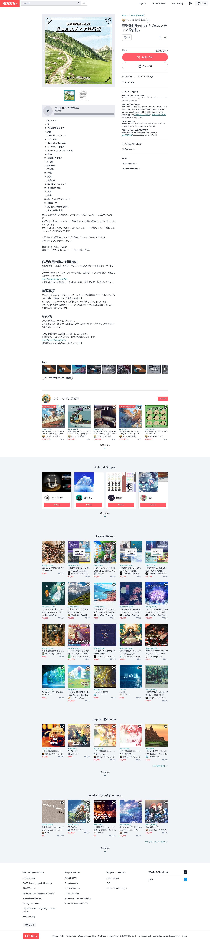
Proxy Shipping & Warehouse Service (38, 893)
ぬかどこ (88, 498)
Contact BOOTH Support (117, 888)
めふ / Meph (57, 498)
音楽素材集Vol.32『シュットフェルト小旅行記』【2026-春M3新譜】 (53, 432)
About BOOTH (159, 3)
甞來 (150, 498)
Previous (44, 51)
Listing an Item (29, 878)
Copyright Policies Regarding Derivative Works (39, 910)
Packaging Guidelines (32, 898)
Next (113, 51)
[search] (78, 3)
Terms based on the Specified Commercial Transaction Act (159, 936)
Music (124, 15)
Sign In (142, 3)
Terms (124, 158)
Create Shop (177, 3)
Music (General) (137, 15)
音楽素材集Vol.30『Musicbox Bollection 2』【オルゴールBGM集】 (105, 432)
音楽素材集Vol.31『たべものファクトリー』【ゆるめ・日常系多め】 (79, 432)
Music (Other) (47, 429)
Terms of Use (71, 936)
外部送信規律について (128, 936)
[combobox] (51, 3)
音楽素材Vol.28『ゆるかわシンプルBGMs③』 (156, 432)
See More (105, 515)
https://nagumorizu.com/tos (55, 279)
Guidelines (102, 936)
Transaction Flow (72, 893)
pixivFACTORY (127, 135)
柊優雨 (119, 498)
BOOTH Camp (29, 917)
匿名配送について (30, 888)
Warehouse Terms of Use (87, 936)
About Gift (129, 82)
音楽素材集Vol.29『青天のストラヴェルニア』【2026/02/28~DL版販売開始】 (130, 432)
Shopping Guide (71, 883)
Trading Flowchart (133, 144)
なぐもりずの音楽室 (66, 398)
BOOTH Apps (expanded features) (37, 883)
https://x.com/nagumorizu (54, 340)
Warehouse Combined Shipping (78, 898)
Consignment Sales (31, 903)
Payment (128, 149)
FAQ (108, 883)
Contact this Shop (130, 169)
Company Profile (58, 936)
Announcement (113, 878)
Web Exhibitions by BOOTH (76, 903)
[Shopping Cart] (190, 3)
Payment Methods (72, 888)
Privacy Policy (128, 164)
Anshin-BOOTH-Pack (142, 115)
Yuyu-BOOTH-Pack (159, 115)
